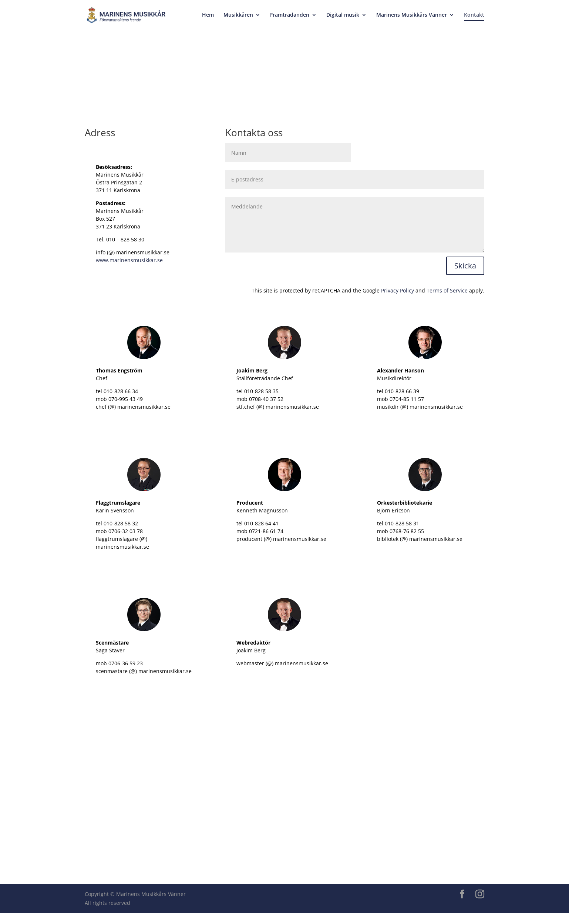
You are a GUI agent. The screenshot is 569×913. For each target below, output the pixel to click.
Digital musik (342, 15)
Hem (208, 15)
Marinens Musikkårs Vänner (411, 15)
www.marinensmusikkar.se (129, 260)
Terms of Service (447, 290)
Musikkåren (238, 15)
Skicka (465, 266)
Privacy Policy (397, 290)
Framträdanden (289, 15)
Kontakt (474, 15)
